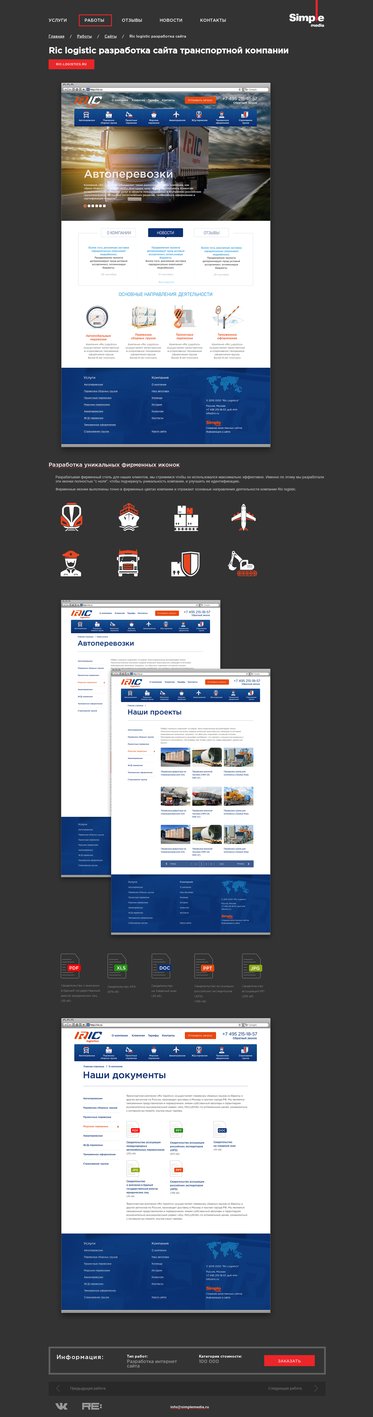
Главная (56, 36)
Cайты (111, 36)
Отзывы (132, 20)
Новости (171, 20)
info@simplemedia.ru (189, 1407)
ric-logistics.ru (71, 64)
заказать (289, 1360)
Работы (94, 20)
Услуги (58, 20)
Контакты (213, 20)
